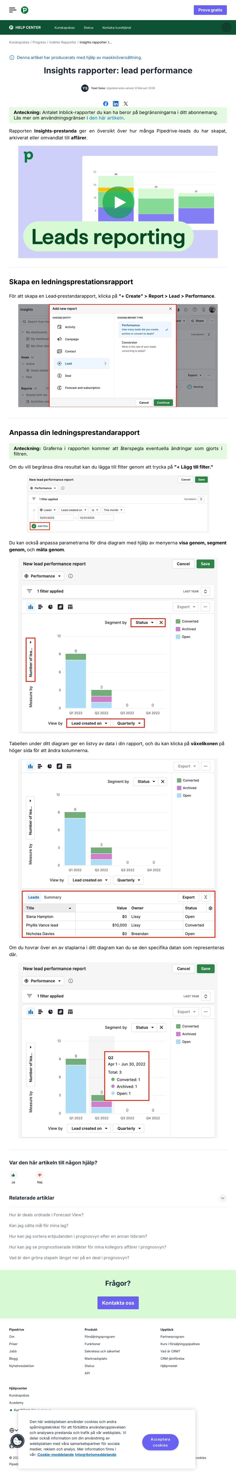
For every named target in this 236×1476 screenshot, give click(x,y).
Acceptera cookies (160, 1442)
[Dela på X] (125, 104)
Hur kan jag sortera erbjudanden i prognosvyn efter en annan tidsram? (78, 1236)
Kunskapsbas (19, 42)
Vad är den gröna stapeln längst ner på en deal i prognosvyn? (69, 1257)
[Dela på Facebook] (105, 104)
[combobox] (13, 1433)
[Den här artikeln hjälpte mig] (13, 1175)
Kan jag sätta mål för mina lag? (38, 1225)
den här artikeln (106, 118)
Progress (39, 42)
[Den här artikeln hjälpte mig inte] (40, 1175)
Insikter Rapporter (62, 42)
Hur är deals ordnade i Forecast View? (46, 1214)
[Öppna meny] (12, 10)
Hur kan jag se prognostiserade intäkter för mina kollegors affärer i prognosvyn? (87, 1247)
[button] (17, 1441)
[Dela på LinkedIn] (115, 104)
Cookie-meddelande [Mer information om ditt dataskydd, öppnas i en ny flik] (55, 1454)
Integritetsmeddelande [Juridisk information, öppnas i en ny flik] (95, 1454)
